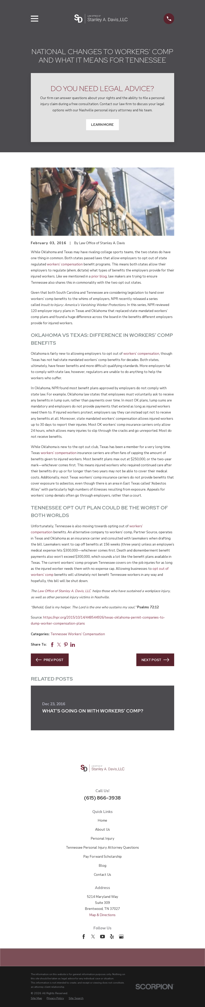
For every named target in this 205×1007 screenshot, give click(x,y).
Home (102, 820)
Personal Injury (102, 838)
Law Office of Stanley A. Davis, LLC (64, 591)
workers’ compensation (65, 264)
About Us (102, 829)
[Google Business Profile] (121, 936)
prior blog (99, 276)
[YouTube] (102, 936)
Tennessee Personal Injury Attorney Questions (102, 847)
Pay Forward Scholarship (102, 856)
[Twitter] (93, 936)
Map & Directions (102, 915)
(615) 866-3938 (102, 797)
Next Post (155, 660)
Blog (102, 865)
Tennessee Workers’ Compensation (77, 634)
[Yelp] (112, 936)
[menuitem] (36, 998)
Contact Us (102, 874)
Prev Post (49, 660)
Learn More (102, 124)
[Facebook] (83, 936)
